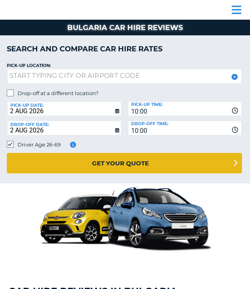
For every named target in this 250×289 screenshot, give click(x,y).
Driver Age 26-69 (39, 144)
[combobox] (185, 109)
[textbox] (124, 76)
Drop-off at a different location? (58, 93)
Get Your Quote (120, 163)
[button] (234, 77)
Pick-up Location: (29, 65)
